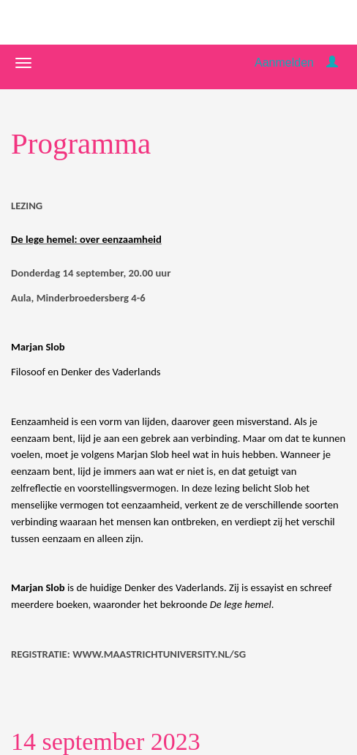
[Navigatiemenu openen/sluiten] (23, 62)
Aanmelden (284, 62)
